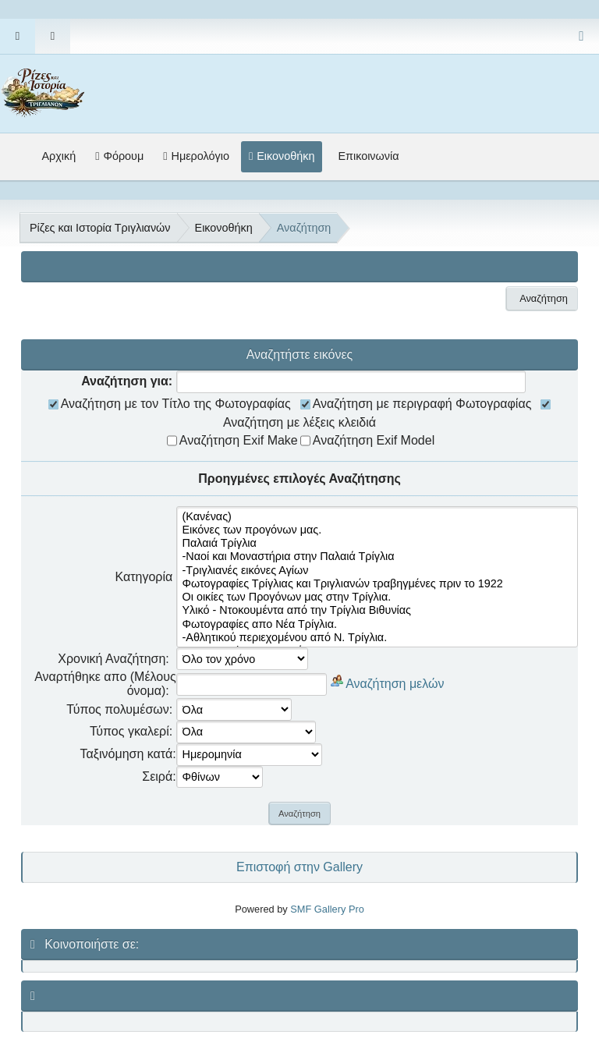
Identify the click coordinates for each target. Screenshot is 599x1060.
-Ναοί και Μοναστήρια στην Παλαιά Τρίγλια (377, 556)
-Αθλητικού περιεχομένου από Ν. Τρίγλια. (377, 637)
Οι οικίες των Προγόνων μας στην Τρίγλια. (377, 597)
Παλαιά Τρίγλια (377, 543)
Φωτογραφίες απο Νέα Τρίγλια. (377, 624)
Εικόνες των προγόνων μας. (377, 530)
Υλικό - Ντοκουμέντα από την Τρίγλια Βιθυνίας (377, 610)
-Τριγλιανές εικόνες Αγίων (377, 570)
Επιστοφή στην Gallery (299, 867)
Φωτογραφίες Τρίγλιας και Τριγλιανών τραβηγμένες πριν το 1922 (377, 583)
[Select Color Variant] (581, 36)
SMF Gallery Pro (327, 909)
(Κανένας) (377, 516)
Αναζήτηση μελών (395, 683)
